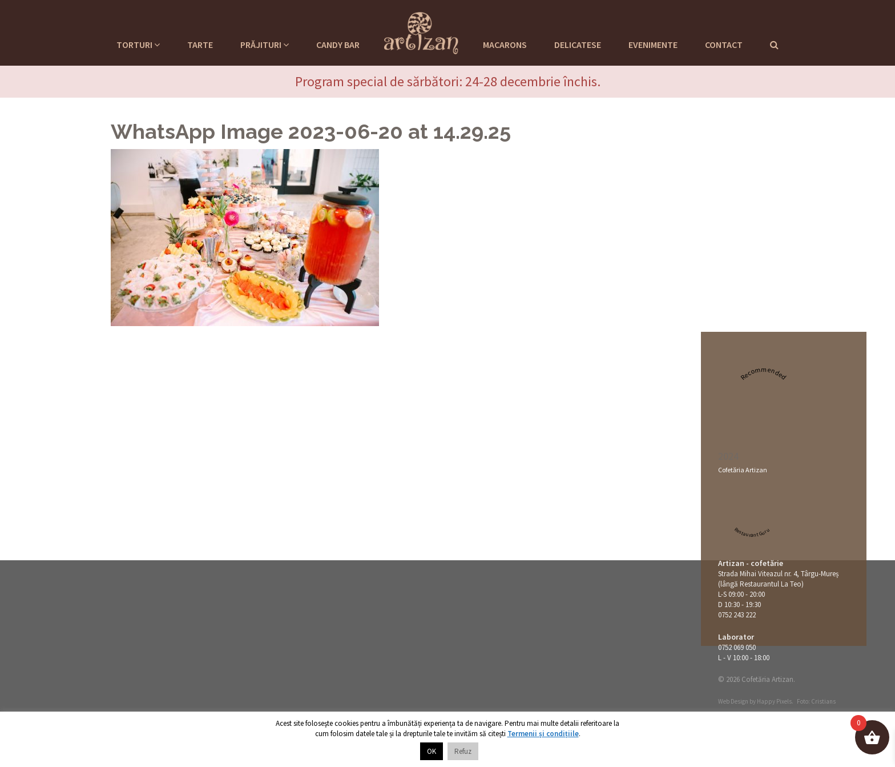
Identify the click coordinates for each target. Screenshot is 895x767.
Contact (724, 44)
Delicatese (577, 44)
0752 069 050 (737, 647)
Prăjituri (264, 44)
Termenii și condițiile (543, 733)
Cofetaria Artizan (421, 31)
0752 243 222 (737, 615)
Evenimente (653, 44)
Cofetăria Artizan (742, 469)
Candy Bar (338, 44)
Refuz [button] (462, 751)
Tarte (200, 44)
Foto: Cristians (816, 701)
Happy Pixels (774, 701)
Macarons (505, 44)
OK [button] (431, 751)
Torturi (138, 44)
